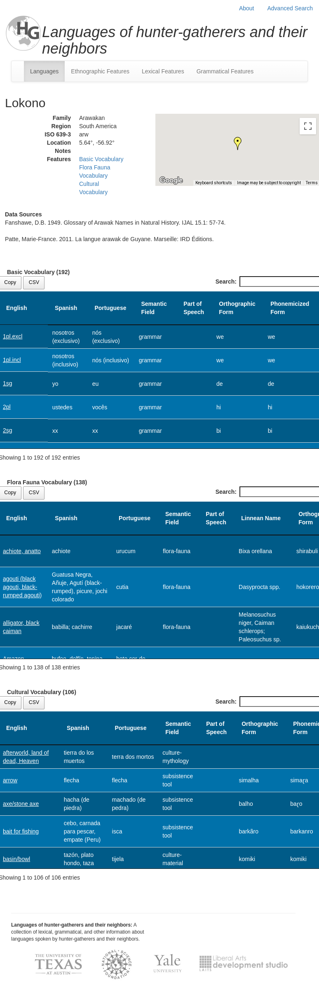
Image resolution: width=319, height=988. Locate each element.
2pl (7, 407)
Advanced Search (290, 8)
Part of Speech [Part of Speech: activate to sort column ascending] (193, 307)
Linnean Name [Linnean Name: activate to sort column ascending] (261, 518)
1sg (7, 383)
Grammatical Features (225, 71)
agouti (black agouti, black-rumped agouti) (22, 586)
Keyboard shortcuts (213, 183)
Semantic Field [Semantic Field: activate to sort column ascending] (154, 307)
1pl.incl (12, 360)
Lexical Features (163, 71)
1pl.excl (12, 336)
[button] (237, 143)
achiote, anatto (22, 551)
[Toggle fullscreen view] (308, 126)
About (246, 8)
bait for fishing (21, 831)
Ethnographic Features (100, 71)
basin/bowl (16, 859)
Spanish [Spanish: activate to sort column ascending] (66, 308)
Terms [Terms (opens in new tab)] (312, 183)
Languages (44, 71)
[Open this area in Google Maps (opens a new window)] (171, 180)
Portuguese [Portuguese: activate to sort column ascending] (110, 308)
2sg (7, 430)
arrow (10, 780)
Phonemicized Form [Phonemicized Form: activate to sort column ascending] (289, 307)
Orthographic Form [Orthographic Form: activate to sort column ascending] (237, 307)
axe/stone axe (21, 803)
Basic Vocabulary (101, 159)
